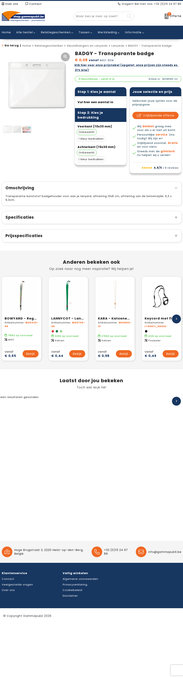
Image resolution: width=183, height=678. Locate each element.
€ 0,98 (104, 354)
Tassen (84, 32)
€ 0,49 (150, 354)
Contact (33, 4)
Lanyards (117, 45)
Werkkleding (107, 32)
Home (26, 45)
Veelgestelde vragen (17, 584)
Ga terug (11, 45)
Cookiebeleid (72, 590)
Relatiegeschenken (56, 32)
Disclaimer (70, 596)
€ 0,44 (57, 354)
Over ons (10, 4)
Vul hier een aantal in (95, 102)
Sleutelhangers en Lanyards (87, 45)
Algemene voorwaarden (80, 579)
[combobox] (99, 16)
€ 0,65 (10, 354)
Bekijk (30, 354)
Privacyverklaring (75, 584)
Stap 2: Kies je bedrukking (90, 115)
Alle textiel (24, 32)
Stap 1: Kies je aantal (97, 91)
